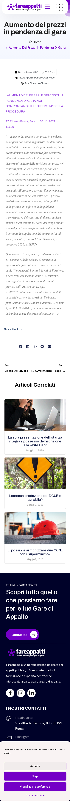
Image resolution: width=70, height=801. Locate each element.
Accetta (35, 766)
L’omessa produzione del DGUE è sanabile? (35, 498)
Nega (35, 776)
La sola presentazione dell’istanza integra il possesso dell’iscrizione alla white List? (35, 441)
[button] (20, 346)
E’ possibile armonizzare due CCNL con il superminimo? (35, 552)
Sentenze (49, 77)
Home (35, 42)
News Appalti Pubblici (31, 77)
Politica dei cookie (35, 795)
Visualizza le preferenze (35, 786)
